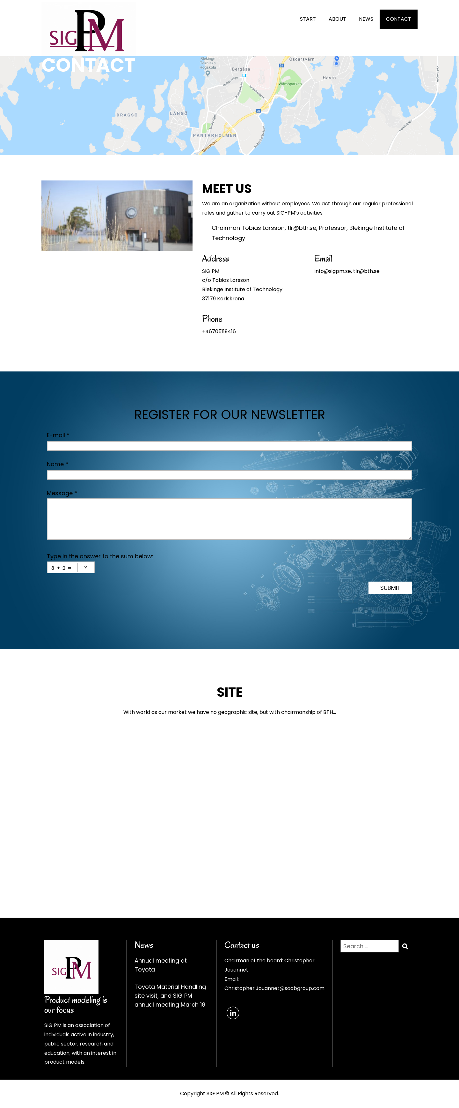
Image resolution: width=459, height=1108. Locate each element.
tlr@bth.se (302, 228)
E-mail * (58, 435)
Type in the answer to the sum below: (100, 556)
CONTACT (398, 19)
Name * (57, 464)
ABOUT (337, 19)
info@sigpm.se (333, 271)
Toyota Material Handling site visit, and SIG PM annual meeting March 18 (170, 996)
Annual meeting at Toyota (161, 965)
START (308, 19)
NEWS (366, 19)
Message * (62, 493)
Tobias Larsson (263, 228)
